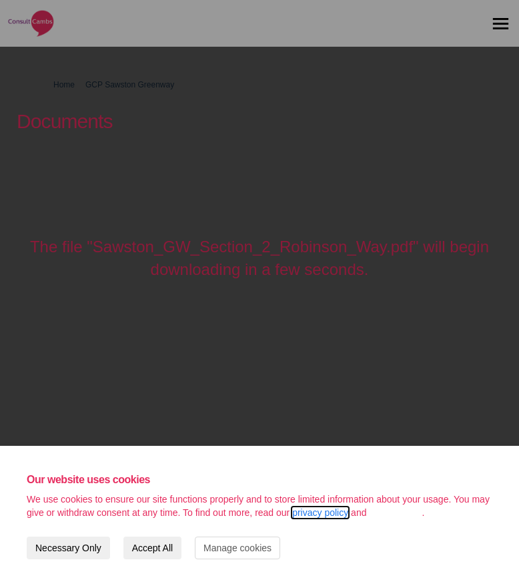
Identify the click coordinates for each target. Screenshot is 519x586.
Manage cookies (237, 548)
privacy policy (320, 512)
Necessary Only (68, 548)
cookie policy (395, 512)
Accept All (152, 548)
